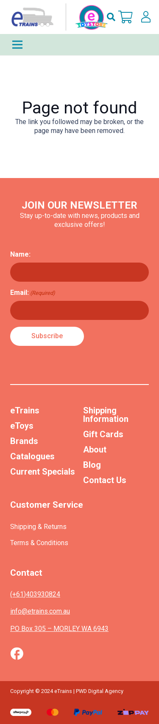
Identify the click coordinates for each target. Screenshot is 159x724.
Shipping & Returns (38, 527)
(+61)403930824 (35, 594)
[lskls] (145, 17)
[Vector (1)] (16, 653)
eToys (21, 426)
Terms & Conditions (39, 543)
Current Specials (42, 472)
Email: (32, 292)
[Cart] (125, 17)
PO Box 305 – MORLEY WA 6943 (59, 629)
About (94, 449)
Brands (24, 441)
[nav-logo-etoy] (58, 17)
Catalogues (32, 456)
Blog (92, 465)
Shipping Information (105, 414)
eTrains (24, 410)
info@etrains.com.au (40, 611)
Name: (20, 254)
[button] (111, 17)
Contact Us (104, 480)
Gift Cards (103, 434)
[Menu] (79, 44)
